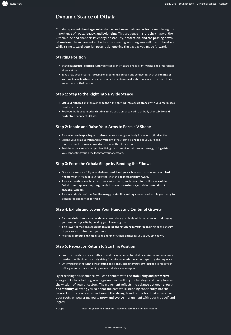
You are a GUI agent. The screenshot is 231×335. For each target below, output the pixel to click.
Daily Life (170, 3)
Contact (223, 3)
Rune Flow (16, 3)
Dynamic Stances (206, 3)
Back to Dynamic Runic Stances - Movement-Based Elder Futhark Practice (119, 308)
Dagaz (61, 308)
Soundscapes (186, 3)
